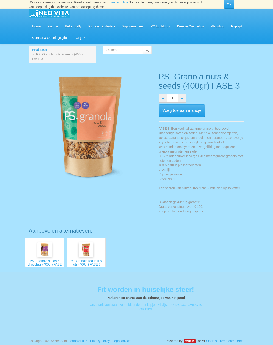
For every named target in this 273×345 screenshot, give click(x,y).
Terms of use (78, 341)
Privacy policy (100, 341)
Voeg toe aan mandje (181, 110)
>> (172, 305)
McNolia (189, 341)
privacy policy (118, 2)
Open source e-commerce (224, 341)
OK (229, 4)
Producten (39, 50)
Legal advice (121, 341)
